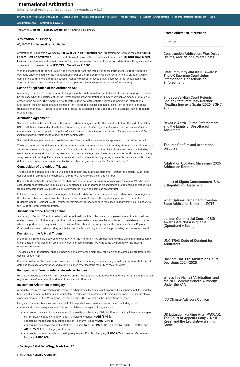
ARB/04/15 (104, 319)
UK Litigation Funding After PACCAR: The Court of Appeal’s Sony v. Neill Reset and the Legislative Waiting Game (192, 319)
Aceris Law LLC (62, 343)
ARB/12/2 (113, 330)
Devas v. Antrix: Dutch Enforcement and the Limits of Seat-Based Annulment (191, 126)
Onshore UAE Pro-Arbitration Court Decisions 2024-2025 (191, 261)
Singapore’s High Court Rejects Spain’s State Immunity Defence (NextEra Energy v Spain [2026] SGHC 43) (193, 102)
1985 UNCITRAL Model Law (135, 56)
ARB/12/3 (41, 334)
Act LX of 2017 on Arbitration (78, 52)
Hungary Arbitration (45, 351)
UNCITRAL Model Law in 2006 (70, 64)
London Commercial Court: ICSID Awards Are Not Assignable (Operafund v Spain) (189, 222)
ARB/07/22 (30, 326)
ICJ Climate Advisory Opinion (186, 299)
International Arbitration (45, 4)
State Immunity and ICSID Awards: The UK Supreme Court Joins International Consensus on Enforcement (190, 77)
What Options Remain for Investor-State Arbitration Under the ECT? (191, 202)
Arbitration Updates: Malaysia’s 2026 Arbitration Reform (192, 165)
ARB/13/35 (102, 315)
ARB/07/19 (91, 323)
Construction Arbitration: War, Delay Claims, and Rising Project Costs (191, 55)
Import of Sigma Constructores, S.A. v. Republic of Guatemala (192, 183)
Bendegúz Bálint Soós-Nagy (36, 343)
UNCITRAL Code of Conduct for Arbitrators (188, 242)
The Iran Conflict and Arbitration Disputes (189, 146)
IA (129, 362)
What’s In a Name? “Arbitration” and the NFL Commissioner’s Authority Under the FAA (191, 281)
